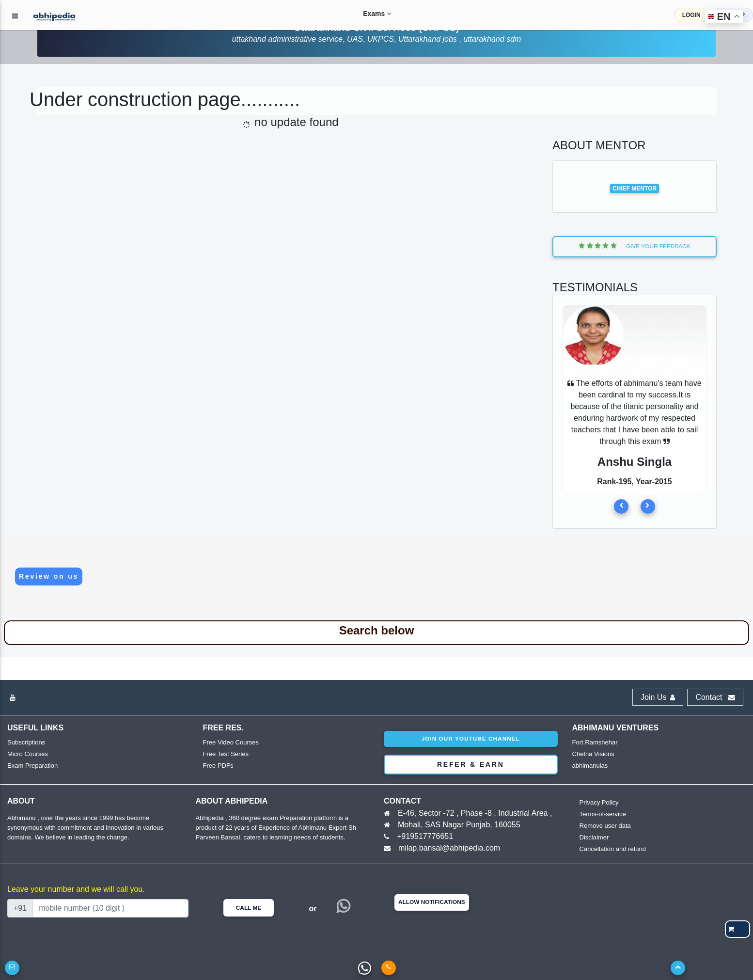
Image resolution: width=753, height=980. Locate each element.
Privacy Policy (599, 802)
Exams (370, 13)
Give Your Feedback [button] (634, 246)
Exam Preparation (32, 765)
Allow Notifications (431, 902)
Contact (715, 697)
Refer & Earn (470, 764)
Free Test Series (226, 754)
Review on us (48, 576)
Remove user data (605, 825)
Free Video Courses (231, 742)
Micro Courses (27, 754)
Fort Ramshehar (595, 742)
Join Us (658, 697)
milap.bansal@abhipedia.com (449, 848)
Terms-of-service (603, 814)
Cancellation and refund (613, 849)
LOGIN (691, 15)
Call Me (248, 907)
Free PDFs (218, 765)
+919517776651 (425, 836)
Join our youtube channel (471, 738)
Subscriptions (26, 742)
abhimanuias (590, 765)
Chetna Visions (593, 754)
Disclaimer (594, 837)
